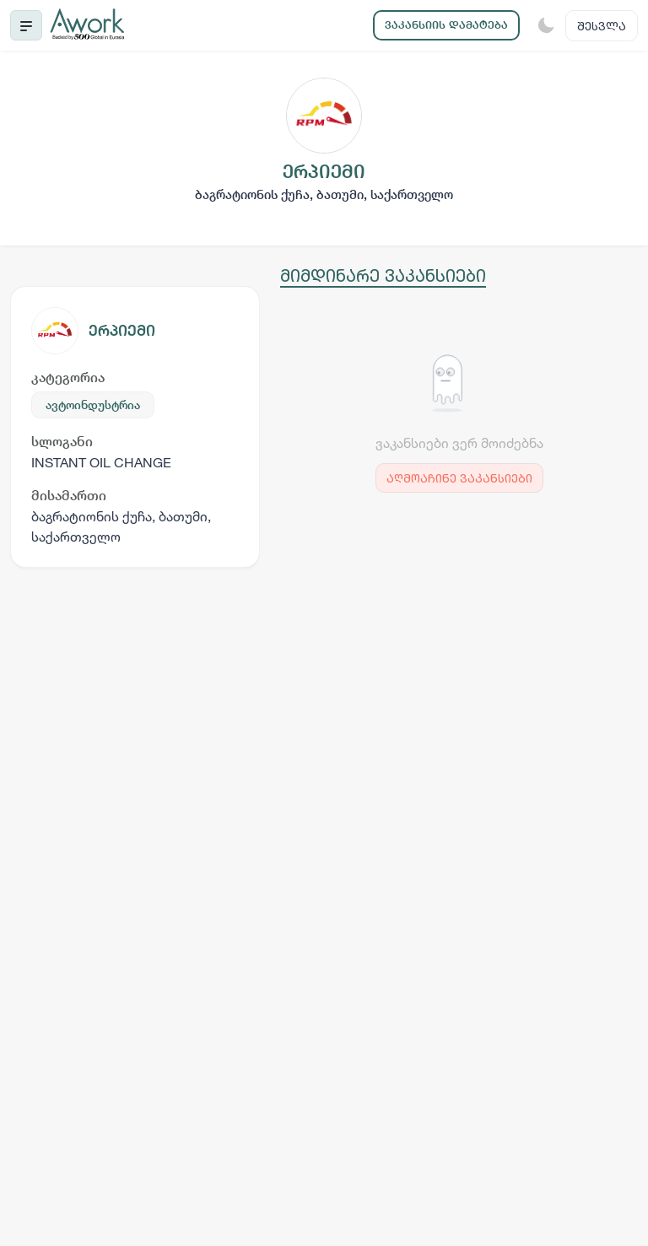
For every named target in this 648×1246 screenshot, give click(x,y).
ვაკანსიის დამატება (446, 25)
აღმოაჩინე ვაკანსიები (459, 478)
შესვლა (601, 26)
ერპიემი (122, 330)
